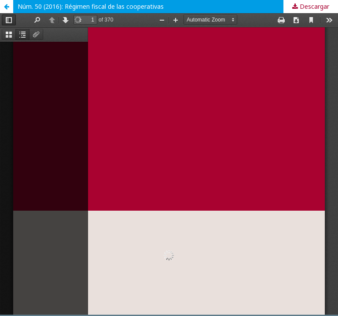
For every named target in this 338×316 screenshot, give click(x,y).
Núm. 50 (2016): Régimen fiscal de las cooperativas (91, 6)
